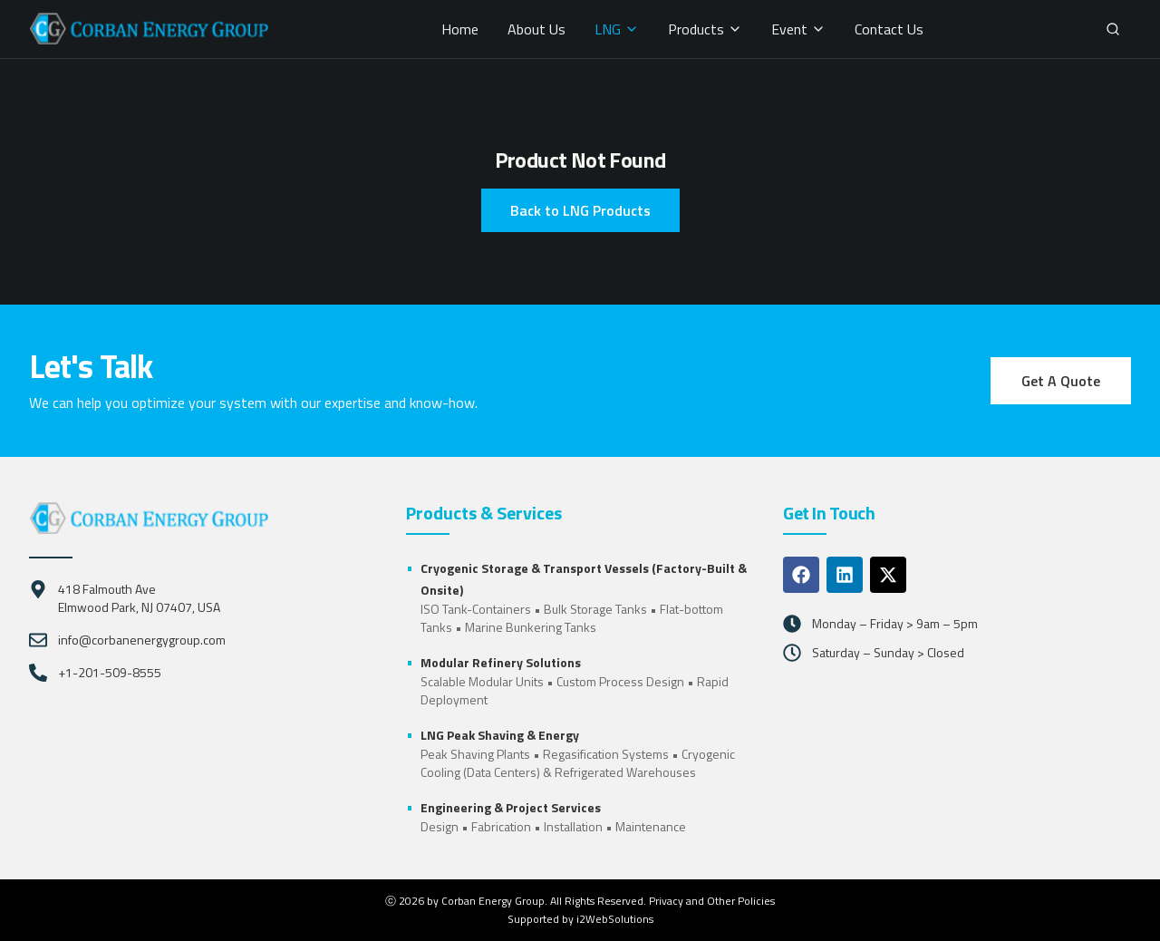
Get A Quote (1060, 381)
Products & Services (484, 513)
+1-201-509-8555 (109, 673)
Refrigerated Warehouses (625, 771)
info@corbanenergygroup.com (142, 640)
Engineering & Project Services (510, 807)
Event (798, 29)
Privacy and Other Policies (712, 900)
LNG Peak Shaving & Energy (499, 734)
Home (459, 29)
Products (705, 29)
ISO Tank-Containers (475, 608)
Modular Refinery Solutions (500, 662)
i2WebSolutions (614, 918)
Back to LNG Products (580, 210)
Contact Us (889, 29)
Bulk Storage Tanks (595, 608)
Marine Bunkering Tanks (530, 626)
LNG (616, 29)
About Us (537, 29)
